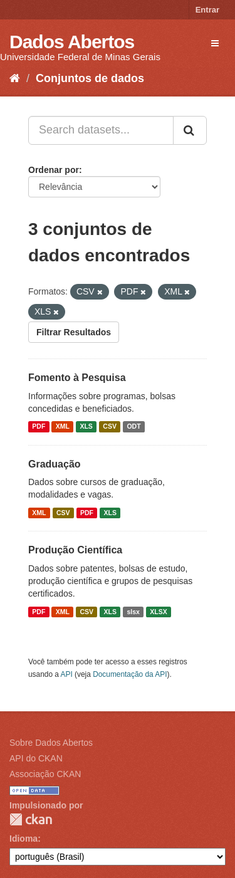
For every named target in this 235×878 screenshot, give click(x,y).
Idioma (23, 839)
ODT (133, 427)
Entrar (207, 9)
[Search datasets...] (101, 130)
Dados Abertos (71, 41)
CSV (110, 427)
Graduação (54, 464)
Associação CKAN (45, 774)
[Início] (14, 78)
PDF (38, 427)
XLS (86, 427)
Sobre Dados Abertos (51, 743)
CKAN (30, 819)
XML (63, 427)
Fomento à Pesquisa (77, 377)
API (67, 674)
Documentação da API (130, 674)
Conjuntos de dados (90, 78)
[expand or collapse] (215, 43)
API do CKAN (36, 758)
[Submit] (190, 130)
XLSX (158, 611)
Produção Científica (75, 550)
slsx (133, 611)
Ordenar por (53, 170)
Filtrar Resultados (73, 332)
